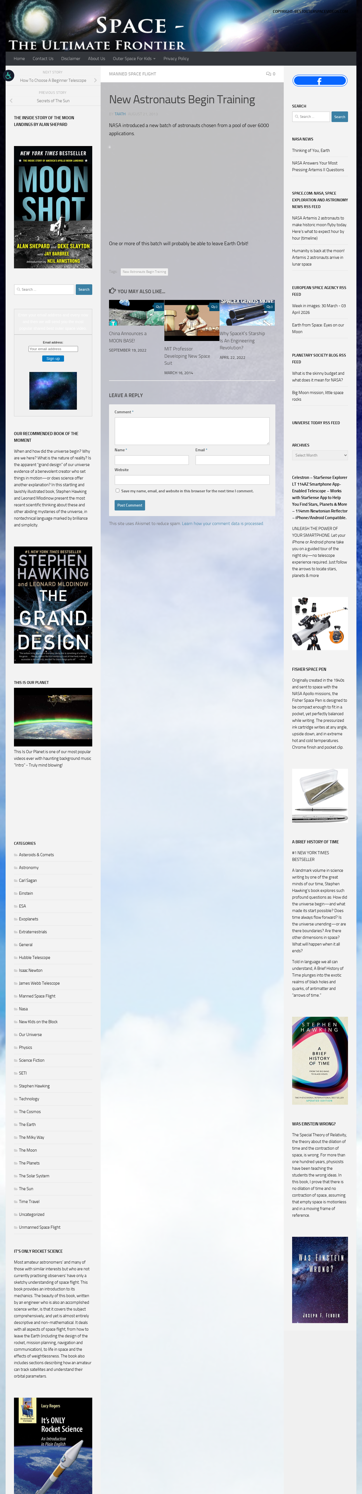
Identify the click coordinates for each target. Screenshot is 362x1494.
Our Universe (30, 1034)
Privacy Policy (176, 58)
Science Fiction (31, 1060)
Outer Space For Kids (132, 58)
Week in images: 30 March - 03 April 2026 (319, 309)
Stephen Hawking (34, 1086)
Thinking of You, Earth (311, 150)
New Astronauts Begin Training (144, 272)
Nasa (23, 1008)
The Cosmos (30, 1111)
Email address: (53, 342)
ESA (22, 906)
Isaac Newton (30, 970)
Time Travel (29, 1201)
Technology (29, 1098)
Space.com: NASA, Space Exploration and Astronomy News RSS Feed (320, 200)
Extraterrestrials (33, 931)
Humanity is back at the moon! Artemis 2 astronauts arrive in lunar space (318, 257)
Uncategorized (31, 1214)
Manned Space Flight (132, 74)
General (25, 944)
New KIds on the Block (38, 1021)
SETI (23, 1073)
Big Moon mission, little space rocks (318, 396)
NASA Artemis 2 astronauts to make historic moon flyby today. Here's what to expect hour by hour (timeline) (319, 228)
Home (19, 58)
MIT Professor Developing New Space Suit (187, 356)
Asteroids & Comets (36, 854)
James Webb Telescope (39, 983)
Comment (124, 412)
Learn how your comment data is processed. (223, 523)
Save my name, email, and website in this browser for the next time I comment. (187, 491)
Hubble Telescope (34, 957)
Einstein (26, 893)
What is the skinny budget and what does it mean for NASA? (318, 377)
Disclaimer (70, 58)
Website (122, 469)
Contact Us (43, 58)
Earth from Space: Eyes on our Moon (318, 328)
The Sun (26, 1188)
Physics (25, 1047)
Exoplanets (28, 919)
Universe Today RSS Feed (316, 423)
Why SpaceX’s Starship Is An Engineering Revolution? (242, 340)
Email (201, 450)
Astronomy (29, 867)
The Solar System (34, 1175)
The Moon (28, 1150)
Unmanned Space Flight (39, 1227)
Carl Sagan (28, 880)
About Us (96, 58)
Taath (120, 114)
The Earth (27, 1124)
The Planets (29, 1163)
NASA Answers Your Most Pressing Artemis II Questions (318, 166)
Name (121, 450)
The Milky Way (31, 1137)
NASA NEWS (302, 139)
